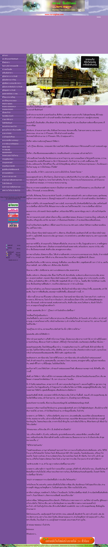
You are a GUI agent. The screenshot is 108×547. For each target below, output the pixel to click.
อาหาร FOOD (5, 133)
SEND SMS (5, 147)
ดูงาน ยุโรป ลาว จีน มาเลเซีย (12, 130)
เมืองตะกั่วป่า (5, 112)
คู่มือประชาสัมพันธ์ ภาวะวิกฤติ (11, 87)
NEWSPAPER (6, 152)
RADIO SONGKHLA (8, 106)
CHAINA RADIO (6, 109)
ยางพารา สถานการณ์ (8, 176)
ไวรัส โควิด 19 (6, 183)
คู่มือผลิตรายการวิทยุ (8, 80)
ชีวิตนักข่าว (5, 62)
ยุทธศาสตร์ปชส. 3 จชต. (9, 94)
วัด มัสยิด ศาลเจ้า (7, 116)
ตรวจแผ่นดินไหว (6, 173)
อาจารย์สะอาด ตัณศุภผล (9, 144)
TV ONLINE (5, 150)
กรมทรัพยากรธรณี (7, 166)
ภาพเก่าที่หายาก (6, 119)
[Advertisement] (54, 36)
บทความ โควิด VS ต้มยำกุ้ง (10, 190)
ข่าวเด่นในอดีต (6, 69)
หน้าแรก (4, 55)
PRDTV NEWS (6, 104)
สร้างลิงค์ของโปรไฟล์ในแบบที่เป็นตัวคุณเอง (13, 200)
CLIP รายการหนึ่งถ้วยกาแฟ (10, 187)
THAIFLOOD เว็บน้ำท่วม (9, 155)
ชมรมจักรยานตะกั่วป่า (8, 126)
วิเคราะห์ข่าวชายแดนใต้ (9, 66)
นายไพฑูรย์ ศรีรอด (7, 137)
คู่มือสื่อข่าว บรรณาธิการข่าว (10, 83)
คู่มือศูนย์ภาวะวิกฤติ (7, 90)
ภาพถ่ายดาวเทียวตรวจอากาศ (11, 180)
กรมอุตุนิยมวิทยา (7, 159)
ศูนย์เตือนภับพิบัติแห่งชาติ (9, 169)
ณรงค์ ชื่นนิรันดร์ (13, 195)
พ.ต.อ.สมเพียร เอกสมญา (9, 140)
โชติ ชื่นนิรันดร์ (6, 123)
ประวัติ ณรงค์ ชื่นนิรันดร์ (9, 59)
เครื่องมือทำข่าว (6, 73)
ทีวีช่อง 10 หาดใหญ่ (7, 97)
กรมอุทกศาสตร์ (6, 162)
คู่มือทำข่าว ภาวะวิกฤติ (8, 76)
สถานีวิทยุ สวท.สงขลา (8, 101)
